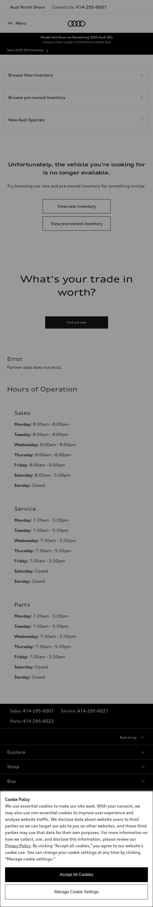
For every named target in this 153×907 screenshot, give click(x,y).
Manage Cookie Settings (76, 892)
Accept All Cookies (76, 874)
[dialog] (76, 849)
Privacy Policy (17, 845)
